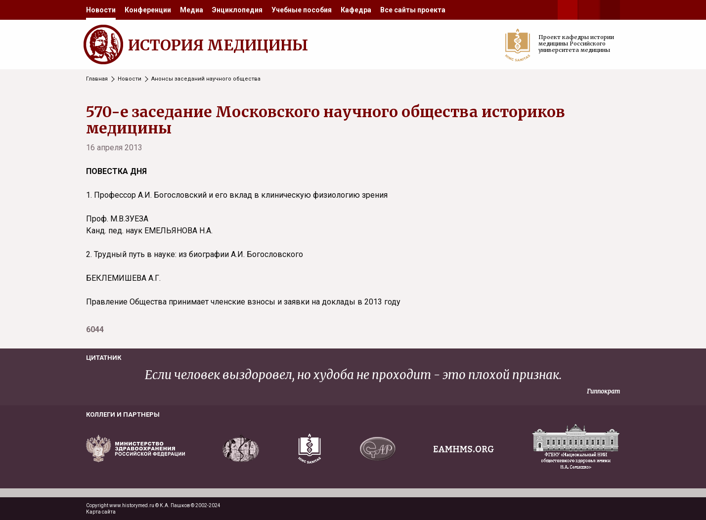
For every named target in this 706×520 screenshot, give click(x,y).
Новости (101, 10)
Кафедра (356, 10)
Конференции (148, 10)
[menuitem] (101, 10)
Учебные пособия (301, 10)
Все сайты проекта (412, 10)
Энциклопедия (237, 10)
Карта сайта (101, 512)
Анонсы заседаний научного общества (206, 79)
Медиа (191, 10)
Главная (97, 79)
